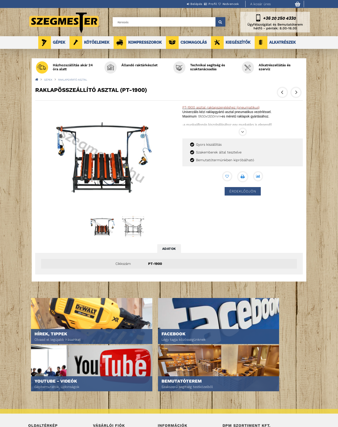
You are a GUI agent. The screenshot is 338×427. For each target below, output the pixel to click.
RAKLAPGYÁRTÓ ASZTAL (72, 79)
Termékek (35, 393)
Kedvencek (228, 4)
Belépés (182, 4)
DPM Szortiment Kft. (237, 410)
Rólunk (33, 406)
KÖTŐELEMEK (96, 42)
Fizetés (163, 400)
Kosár (97, 406)
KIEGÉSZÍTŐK (238, 42)
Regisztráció (102, 393)
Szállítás (165, 406)
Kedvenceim (102, 413)
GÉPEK (59, 42)
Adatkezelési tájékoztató (177, 393)
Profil (204, 4)
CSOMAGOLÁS (194, 42)
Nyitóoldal (36, 386)
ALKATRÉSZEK (282, 42)
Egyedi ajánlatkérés (43, 400)
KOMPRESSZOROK (145, 42)
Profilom (99, 400)
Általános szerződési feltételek (182, 386)
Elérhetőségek (169, 413)
